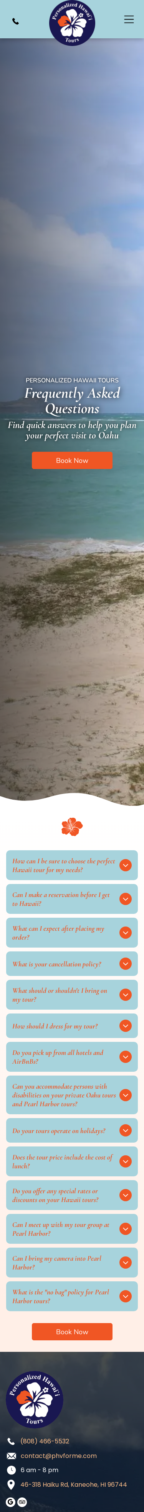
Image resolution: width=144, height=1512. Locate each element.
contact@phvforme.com (59, 1455)
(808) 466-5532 (44, 1441)
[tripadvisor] (22, 1503)
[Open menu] (129, 19)
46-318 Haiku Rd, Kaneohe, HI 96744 (73, 1484)
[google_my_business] (10, 1503)
